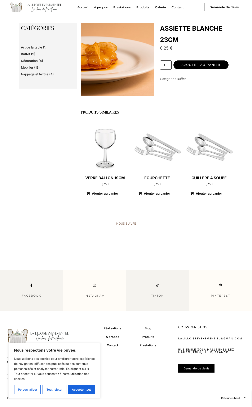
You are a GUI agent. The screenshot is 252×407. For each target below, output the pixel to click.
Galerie (160, 7)
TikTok (157, 295)
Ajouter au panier (200, 65)
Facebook (31, 295)
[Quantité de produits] (165, 65)
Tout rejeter (54, 389)
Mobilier (27, 67)
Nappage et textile (34, 74)
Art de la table (31, 47)
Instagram (94, 295)
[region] (54, 371)
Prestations (122, 7)
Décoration (29, 61)
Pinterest (220, 295)
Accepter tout (81, 389)
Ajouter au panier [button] (105, 193)
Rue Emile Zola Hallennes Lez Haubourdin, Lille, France (206, 351)
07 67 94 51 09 (193, 327)
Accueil (82, 7)
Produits (142, 7)
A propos (101, 7)
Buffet (181, 79)
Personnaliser (27, 389)
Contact (178, 7)
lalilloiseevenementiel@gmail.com (210, 338)
